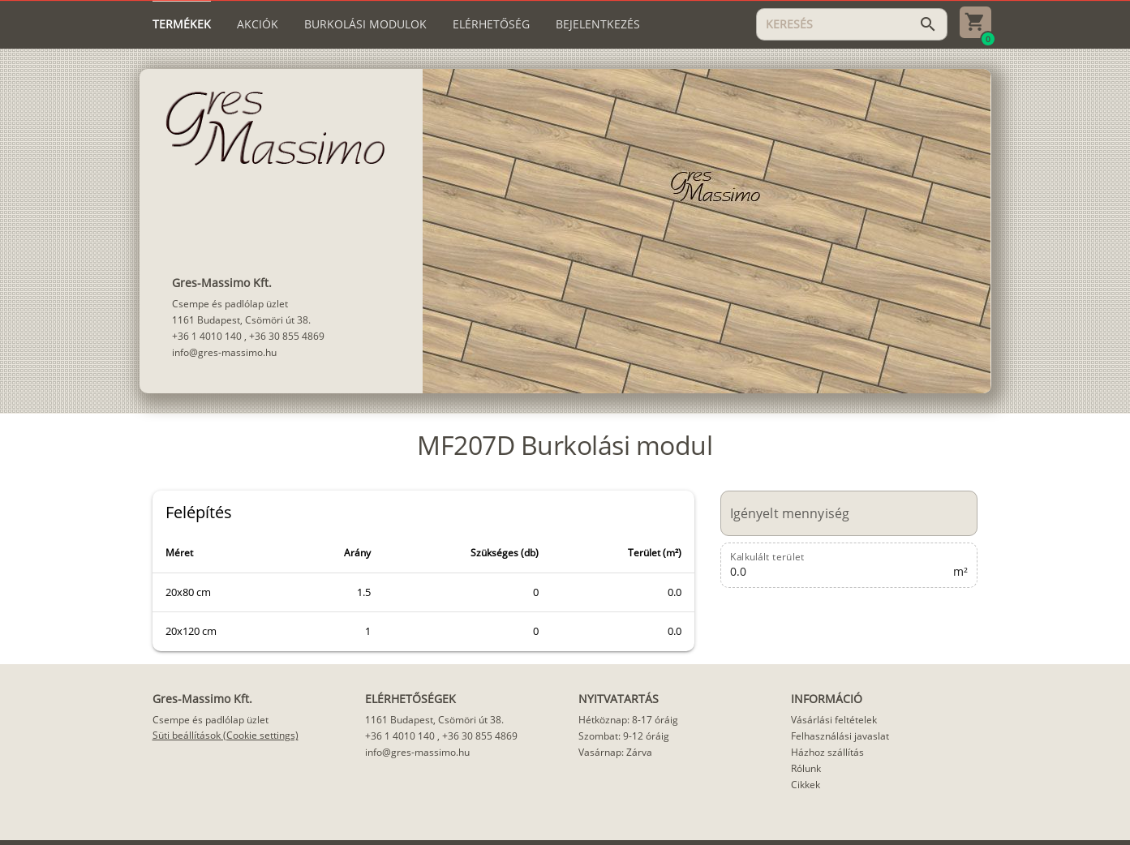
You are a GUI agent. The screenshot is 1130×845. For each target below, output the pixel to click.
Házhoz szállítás (827, 752)
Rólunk (806, 768)
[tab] (182, 24)
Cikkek (805, 784)
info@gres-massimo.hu (224, 352)
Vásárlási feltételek (834, 720)
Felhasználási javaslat (840, 736)
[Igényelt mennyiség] (840, 513)
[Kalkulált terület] (840, 565)
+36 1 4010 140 (207, 336)
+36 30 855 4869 (286, 336)
